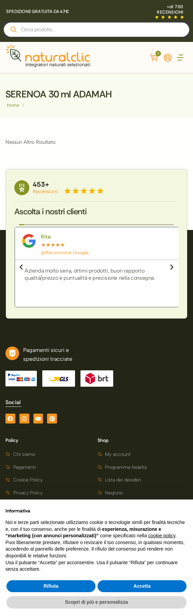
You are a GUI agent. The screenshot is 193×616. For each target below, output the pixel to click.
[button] (180, 58)
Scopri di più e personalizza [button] (96, 602)
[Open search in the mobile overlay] (96, 29)
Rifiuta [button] (51, 586)
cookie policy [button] (161, 535)
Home (13, 105)
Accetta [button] (142, 586)
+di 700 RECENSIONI (170, 9)
